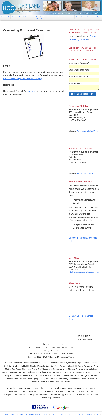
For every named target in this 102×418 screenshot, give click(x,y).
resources (31, 91)
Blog (97, 17)
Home (3, 17)
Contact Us (79, 17)
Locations (90, 17)
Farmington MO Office (87, 131)
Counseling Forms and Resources (42, 17)
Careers (67, 17)
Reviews (60, 17)
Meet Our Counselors (25, 17)
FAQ (8, 17)
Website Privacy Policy (85, 414)
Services (14, 17)
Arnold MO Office (85, 173)
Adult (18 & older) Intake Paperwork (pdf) (22, 78)
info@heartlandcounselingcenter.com (84, 272)
